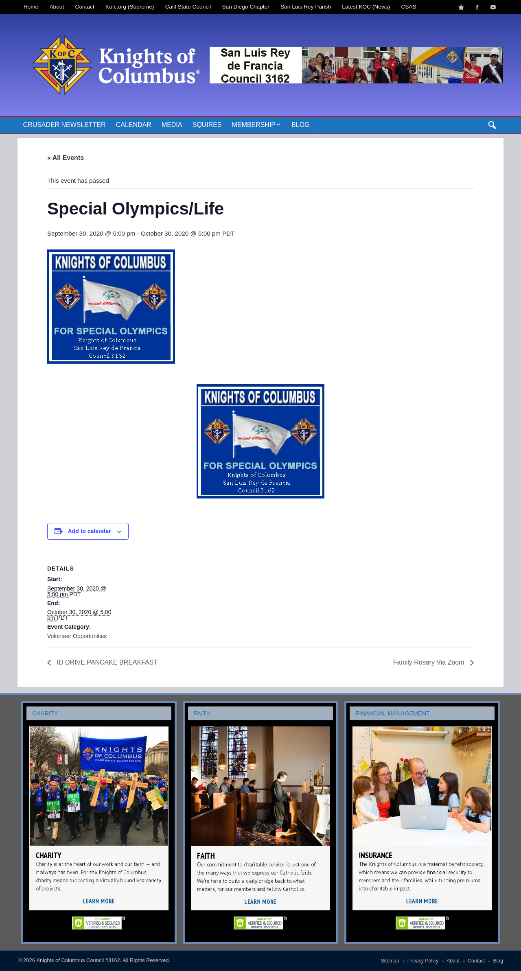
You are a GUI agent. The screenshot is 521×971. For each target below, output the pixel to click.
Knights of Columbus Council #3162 (78, 960)
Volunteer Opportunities (77, 636)
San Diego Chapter (245, 7)
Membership (254, 124)
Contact (84, 7)
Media (172, 124)
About (57, 7)
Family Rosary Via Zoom (429, 662)
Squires (207, 124)
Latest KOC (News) (366, 7)
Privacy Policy (423, 960)
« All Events (65, 157)
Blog (300, 124)
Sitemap (390, 960)
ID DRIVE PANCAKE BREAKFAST (106, 662)
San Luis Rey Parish (305, 7)
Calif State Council (188, 7)
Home (31, 7)
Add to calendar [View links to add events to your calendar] (89, 531)
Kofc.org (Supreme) (129, 7)
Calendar (133, 124)
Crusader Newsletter (64, 124)
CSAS (408, 7)
